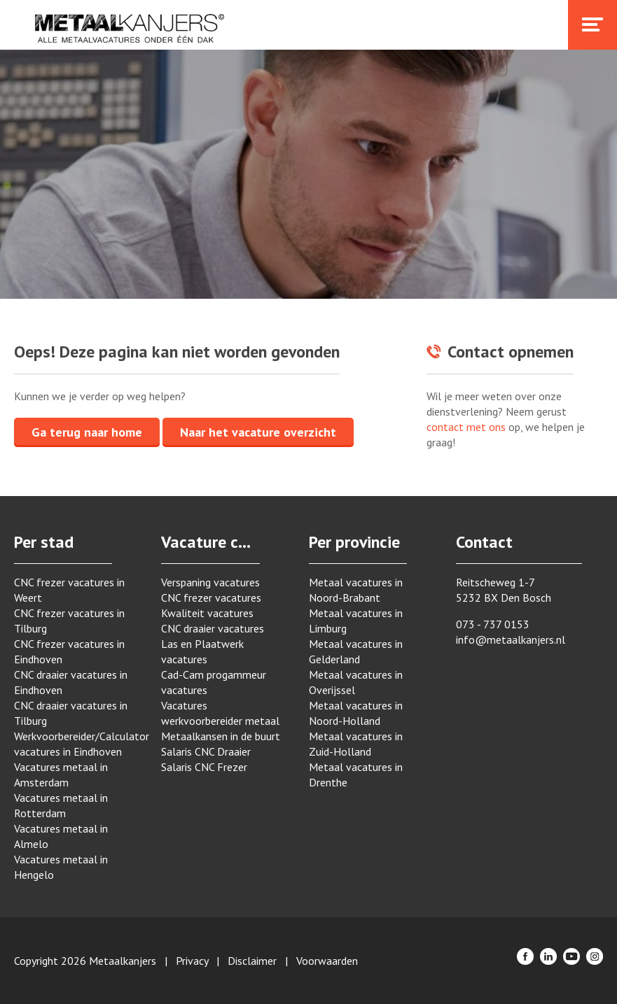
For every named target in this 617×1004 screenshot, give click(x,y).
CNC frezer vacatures (211, 597)
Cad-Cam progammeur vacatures (213, 682)
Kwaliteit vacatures (207, 613)
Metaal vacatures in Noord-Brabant (356, 589)
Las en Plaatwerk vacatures (202, 651)
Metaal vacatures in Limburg (356, 620)
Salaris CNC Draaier (206, 751)
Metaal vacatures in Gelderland (356, 651)
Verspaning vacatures (210, 582)
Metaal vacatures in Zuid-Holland (356, 743)
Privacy (192, 961)
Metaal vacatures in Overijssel (356, 682)
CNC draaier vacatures (212, 628)
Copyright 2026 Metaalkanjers (85, 961)
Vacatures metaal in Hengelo (61, 867)
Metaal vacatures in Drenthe (356, 774)
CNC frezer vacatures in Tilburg (69, 620)
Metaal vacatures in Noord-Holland (356, 713)
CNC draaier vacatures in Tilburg (70, 713)
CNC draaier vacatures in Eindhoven (70, 682)
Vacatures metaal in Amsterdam (61, 774)
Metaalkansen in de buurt (220, 736)
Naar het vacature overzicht (258, 432)
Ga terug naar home (87, 432)
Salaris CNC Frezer (204, 767)
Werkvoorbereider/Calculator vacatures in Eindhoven (73, 743)
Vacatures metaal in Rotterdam (61, 805)
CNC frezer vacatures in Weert (69, 589)
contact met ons (466, 427)
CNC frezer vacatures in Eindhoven (69, 651)
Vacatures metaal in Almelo (61, 836)
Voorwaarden (327, 961)
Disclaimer (252, 961)
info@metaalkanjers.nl (510, 639)
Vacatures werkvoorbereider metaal (220, 713)
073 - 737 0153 (492, 624)
